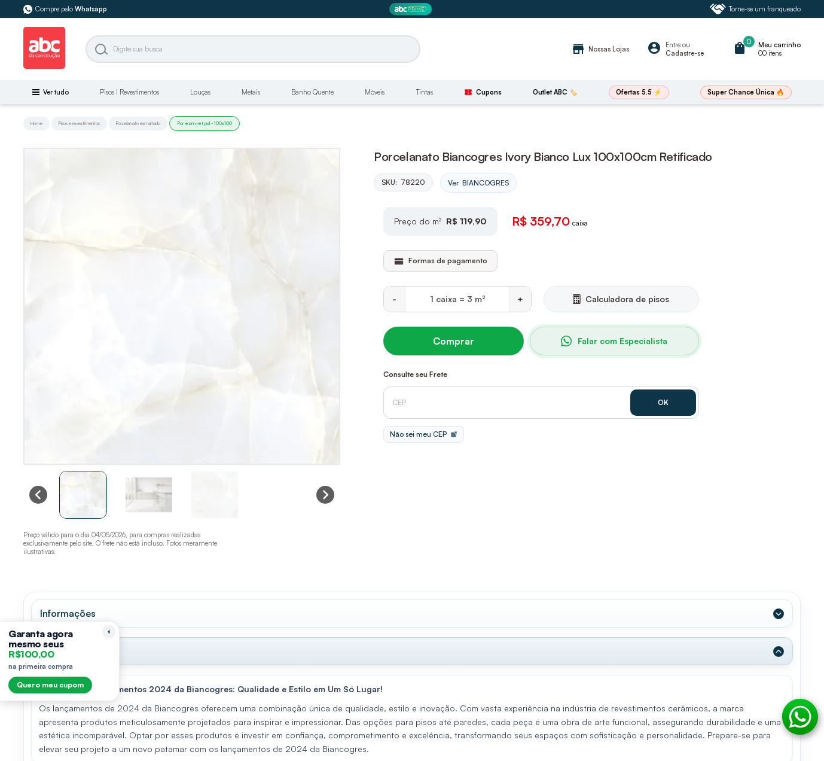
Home (36, 123)
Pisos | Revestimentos (129, 92)
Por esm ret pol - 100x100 (204, 123)
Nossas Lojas (600, 49)
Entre (673, 45)
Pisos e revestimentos (79, 123)
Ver (478, 183)
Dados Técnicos (75, 651)
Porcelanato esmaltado (138, 123)
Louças (200, 92)
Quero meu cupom (50, 684)
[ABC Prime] (412, 9)
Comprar (453, 341)
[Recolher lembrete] (108, 631)
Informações (68, 613)
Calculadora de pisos (621, 299)
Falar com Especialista (614, 341)
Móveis (374, 92)
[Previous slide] (38, 495)
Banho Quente (312, 92)
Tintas (424, 92)
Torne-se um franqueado (755, 9)
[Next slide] (325, 495)
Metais (251, 92)
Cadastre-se (685, 53)
